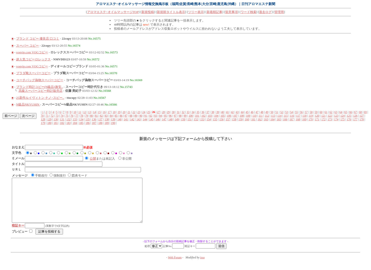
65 (345, 112)
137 (100, 119)
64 (340, 112)
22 (134, 112)
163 (266, 119)
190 (113, 123)
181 (56, 123)
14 (94, 112)
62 (330, 112)
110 (254, 115)
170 (310, 119)
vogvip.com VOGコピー (32, 52)
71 (47, 115)
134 (81, 119)
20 (124, 112)
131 (62, 119)
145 (151, 119)
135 (87, 119)
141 (126, 119)
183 (68, 123)
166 (285, 119)
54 (291, 112)
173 (330, 119)
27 (158, 112)
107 (235, 115)
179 (43, 123)
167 (291, 119)
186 (87, 123)
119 (311, 115)
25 (148, 112)
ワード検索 (248, 12)
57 (306, 112)
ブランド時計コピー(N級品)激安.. (39, 87)
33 (188, 112)
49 (266, 112)
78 (81, 115)
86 (121, 115)
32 (183, 112)
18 (114, 112)
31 (178, 112)
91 (145, 115)
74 (62, 115)
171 (317, 119)
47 (257, 112)
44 (242, 112)
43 (237, 112)
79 (86, 115)
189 (107, 123)
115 (286, 115)
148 (170, 119)
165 (279, 119)
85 (116, 115)
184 (75, 123)
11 (79, 112)
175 (342, 119)
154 (209, 119)
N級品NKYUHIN (28, 104)
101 (197, 115)
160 (247, 119)
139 (113, 119)
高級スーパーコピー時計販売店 (41, 90)
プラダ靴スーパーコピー (33, 73)
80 (91, 115)
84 (111, 115)
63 (335, 112)
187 (94, 123)
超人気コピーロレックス (33, 59)
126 (355, 115)
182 (62, 123)
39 (217, 112)
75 (66, 115)
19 (119, 112)
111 (261, 115)
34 (192, 112)
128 (43, 119)
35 (197, 112)
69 (365, 112)
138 (107, 119)
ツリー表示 (196, 12)
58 (311, 112)
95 (165, 115)
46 (252, 112)
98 (180, 115)
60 (321, 112)
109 (248, 115)
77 (76, 115)
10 (74, 112)
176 (349, 119)
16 (104, 112)
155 (215, 119)
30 (173, 112)
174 (336, 119)
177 (355, 119)
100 (191, 115)
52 (281, 112)
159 (240, 119)
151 (189, 119)
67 (355, 112)
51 (276, 112)
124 (342, 115)
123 (336, 115)
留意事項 (231, 12)
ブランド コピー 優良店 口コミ (37, 38)
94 (160, 115)
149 (177, 119)
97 (175, 115)
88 (130, 115)
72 (52, 115)
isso (202, 266)
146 (157, 119)
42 (232, 112)
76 (71, 115)
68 (360, 112)
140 (119, 119)
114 (279, 115)
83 (106, 115)
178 (361, 119)
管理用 (279, 12)
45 (247, 112)
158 (234, 119)
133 (75, 119)
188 (100, 123)
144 (145, 119)
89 (135, 115)
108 (241, 115)
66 (350, 112)
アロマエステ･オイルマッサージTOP (113, 12)
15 (99, 112)
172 (323, 119)
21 (128, 112)
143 (138, 119)
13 (89, 112)
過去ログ (265, 12)
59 (316, 112)
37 (207, 112)
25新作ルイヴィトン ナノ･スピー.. (40, 97)
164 (272, 119)
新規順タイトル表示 (171, 12)
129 (49, 119)
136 (94, 119)
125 (349, 115)
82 (101, 115)
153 (202, 119)
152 (196, 119)
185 (81, 123)
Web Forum (175, 266)
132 (68, 119)
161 (253, 119)
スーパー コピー (27, 45)
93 (155, 115)
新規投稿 (147, 12)
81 (96, 115)
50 (271, 112)
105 (222, 115)
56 (301, 112)
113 (273, 115)
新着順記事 (214, 12)
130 (56, 119)
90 (140, 115)
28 (163, 112)
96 (170, 115)
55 (296, 112)
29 (168, 112)
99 (185, 115)
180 (49, 123)
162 (260, 119)
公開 (93, 158)
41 (227, 112)
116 (292, 115)
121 (323, 115)
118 (304, 115)
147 (164, 119)
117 (298, 115)
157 (228, 119)
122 (330, 115)
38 (212, 112)
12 (84, 112)
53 (286, 112)
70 (42, 115)
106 (229, 115)
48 (261, 112)
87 (126, 115)
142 (132, 119)
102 (203, 115)
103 (210, 115)
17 (109, 112)
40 (222, 112)
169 (304, 119)
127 (361, 115)
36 (202, 112)
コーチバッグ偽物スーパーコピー (39, 80)
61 (325, 112)
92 (150, 115)
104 (216, 115)
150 (183, 119)
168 (298, 119)
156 (221, 119)
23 (138, 112)
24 (143, 112)
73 (57, 115)
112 (267, 115)
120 (317, 115)
